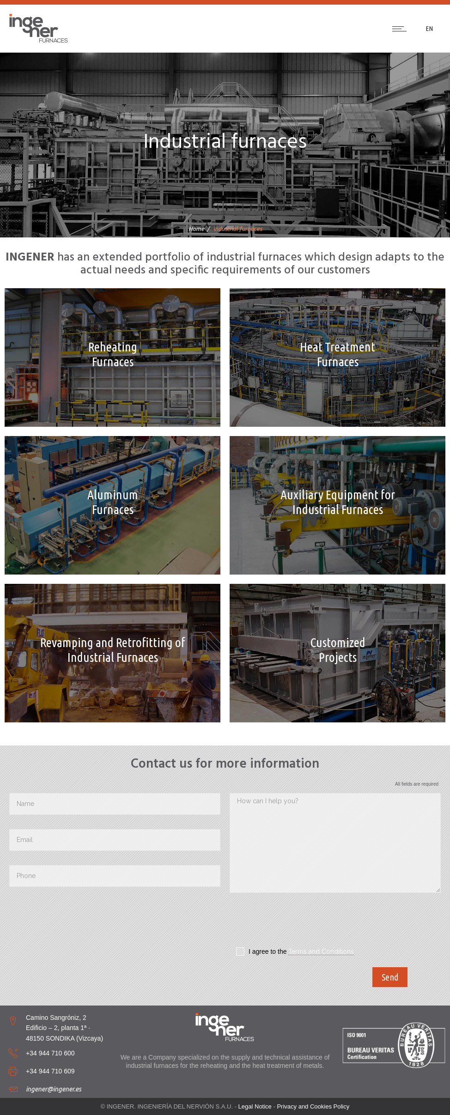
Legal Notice (255, 1106)
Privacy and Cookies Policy (313, 1106)
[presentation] (300, 922)
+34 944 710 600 (50, 1053)
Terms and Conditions (321, 951)
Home (196, 228)
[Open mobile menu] (401, 28)
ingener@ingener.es (53, 1089)
